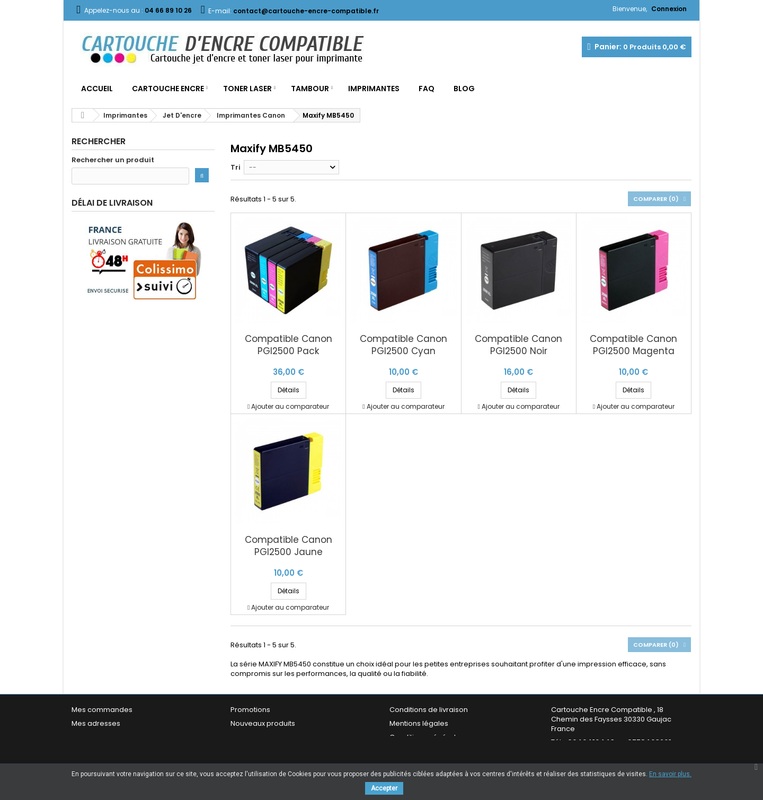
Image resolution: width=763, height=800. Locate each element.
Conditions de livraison (428, 710)
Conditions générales (426, 737)
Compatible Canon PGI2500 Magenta (633, 345)
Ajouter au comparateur (290, 406)
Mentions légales (418, 723)
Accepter (384, 788)
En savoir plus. (670, 774)
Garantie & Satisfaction (428, 751)
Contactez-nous (258, 751)
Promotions (250, 710)
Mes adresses (96, 723)
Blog (464, 88)
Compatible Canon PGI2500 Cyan (403, 345)
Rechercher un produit (113, 160)
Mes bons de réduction (111, 751)
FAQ (426, 88)
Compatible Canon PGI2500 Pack (288, 345)
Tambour (310, 88)
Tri (235, 167)
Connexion (669, 8)
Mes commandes (102, 710)
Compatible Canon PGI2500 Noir (518, 345)
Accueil (97, 88)
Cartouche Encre (168, 88)
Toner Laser (247, 88)
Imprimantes (374, 88)
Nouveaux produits (262, 723)
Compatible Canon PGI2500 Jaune (288, 546)
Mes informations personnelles (125, 737)
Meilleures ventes (260, 737)
